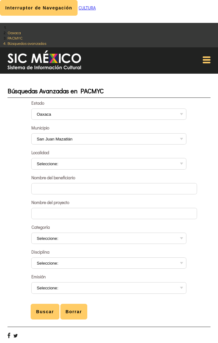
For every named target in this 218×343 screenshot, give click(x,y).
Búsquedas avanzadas (27, 43)
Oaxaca (14, 32)
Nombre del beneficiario (53, 178)
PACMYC (15, 37)
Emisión (38, 277)
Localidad (40, 153)
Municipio (40, 128)
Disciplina (40, 252)
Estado (37, 103)
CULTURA (87, 8)
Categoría (40, 227)
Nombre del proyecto (50, 202)
